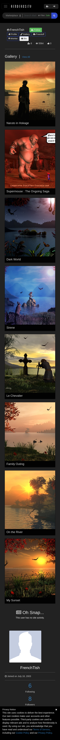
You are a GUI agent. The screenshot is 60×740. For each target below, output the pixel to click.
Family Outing (15, 464)
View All (26, 57)
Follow (35, 30)
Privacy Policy (45, 733)
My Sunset (13, 600)
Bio (24, 38)
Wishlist (12, 38)
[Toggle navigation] (5, 6)
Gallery (25, 34)
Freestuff (38, 34)
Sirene (11, 327)
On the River (15, 532)
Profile (12, 34)
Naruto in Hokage (18, 123)
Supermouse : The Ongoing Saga (28, 191)
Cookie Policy (22, 733)
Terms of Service (41, 729)
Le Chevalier (15, 395)
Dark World (14, 259)
